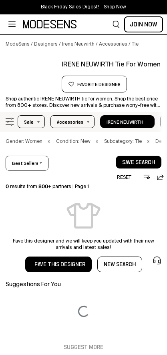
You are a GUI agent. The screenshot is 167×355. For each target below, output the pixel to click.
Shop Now (115, 7)
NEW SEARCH (120, 264)
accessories (70, 122)
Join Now (143, 24)
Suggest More (83, 347)
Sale (29, 122)
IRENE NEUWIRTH (125, 122)
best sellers (25, 163)
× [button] (48, 141)
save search (138, 162)
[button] (116, 24)
